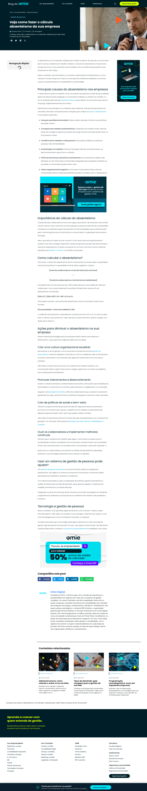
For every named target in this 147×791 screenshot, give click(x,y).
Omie (83, 4)
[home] (18, 3)
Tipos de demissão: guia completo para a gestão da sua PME (87, 683)
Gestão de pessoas (32, 12)
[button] (11, 40)
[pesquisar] (115, 4)
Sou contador (67, 4)
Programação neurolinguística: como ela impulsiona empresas (122, 683)
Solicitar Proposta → (100, 787)
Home (11, 12)
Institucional (97, 4)
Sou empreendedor (47, 4)
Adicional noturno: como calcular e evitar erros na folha (54, 682)
